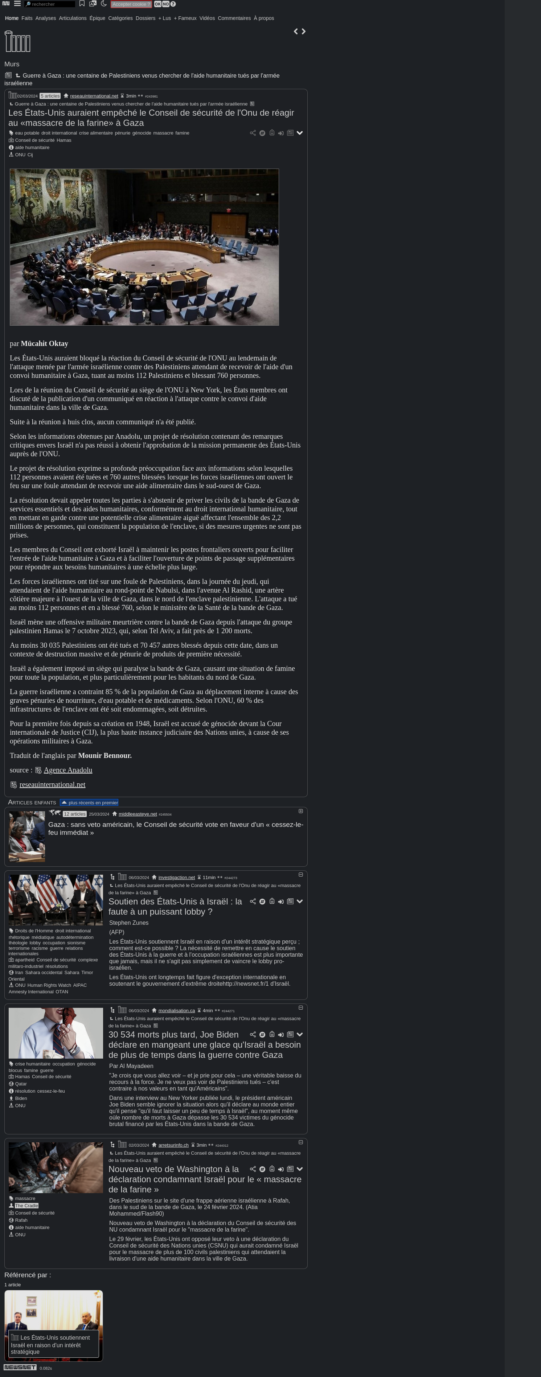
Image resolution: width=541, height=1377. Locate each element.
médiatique (43, 937)
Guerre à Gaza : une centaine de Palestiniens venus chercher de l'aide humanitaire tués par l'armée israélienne (127, 104)
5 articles (50, 96)
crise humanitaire (32, 1063)
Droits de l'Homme (34, 930)
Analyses (46, 18)
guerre (56, 948)
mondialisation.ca (177, 1010)
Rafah (21, 1220)
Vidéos (207, 18)
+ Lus (165, 18)
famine (182, 133)
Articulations (73, 18)
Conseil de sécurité (35, 140)
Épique (98, 18)
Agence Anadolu (68, 770)
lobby (35, 942)
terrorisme (19, 948)
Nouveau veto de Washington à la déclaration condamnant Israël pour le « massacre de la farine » (205, 1179)
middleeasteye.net (138, 814)
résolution (25, 1090)
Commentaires (234, 18)
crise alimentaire (96, 133)
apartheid (24, 959)
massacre (163, 133)
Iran (19, 972)
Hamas (64, 140)
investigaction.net (177, 877)
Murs (12, 64)
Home (12, 18)
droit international (59, 133)
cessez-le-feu (51, 1090)
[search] (49, 4)
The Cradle (26, 1205)
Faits (26, 18)
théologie (18, 942)
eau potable (27, 133)
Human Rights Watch (49, 985)
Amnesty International (31, 991)
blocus (15, 1070)
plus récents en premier (89, 802)
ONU (20, 154)
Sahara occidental (43, 972)
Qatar (21, 1083)
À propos (264, 18)
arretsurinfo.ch (174, 1144)
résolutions (56, 966)
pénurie (123, 133)
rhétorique (19, 937)
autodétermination (74, 937)
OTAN (62, 991)
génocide (141, 133)
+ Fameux (185, 18)
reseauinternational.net (94, 96)
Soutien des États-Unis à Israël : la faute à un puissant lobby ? (175, 906)
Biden (21, 1098)
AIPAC (80, 985)
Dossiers (145, 18)
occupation (54, 942)
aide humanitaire (32, 147)
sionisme (76, 942)
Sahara (71, 972)
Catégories (120, 18)
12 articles (74, 814)
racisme (40, 948)
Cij (30, 154)
